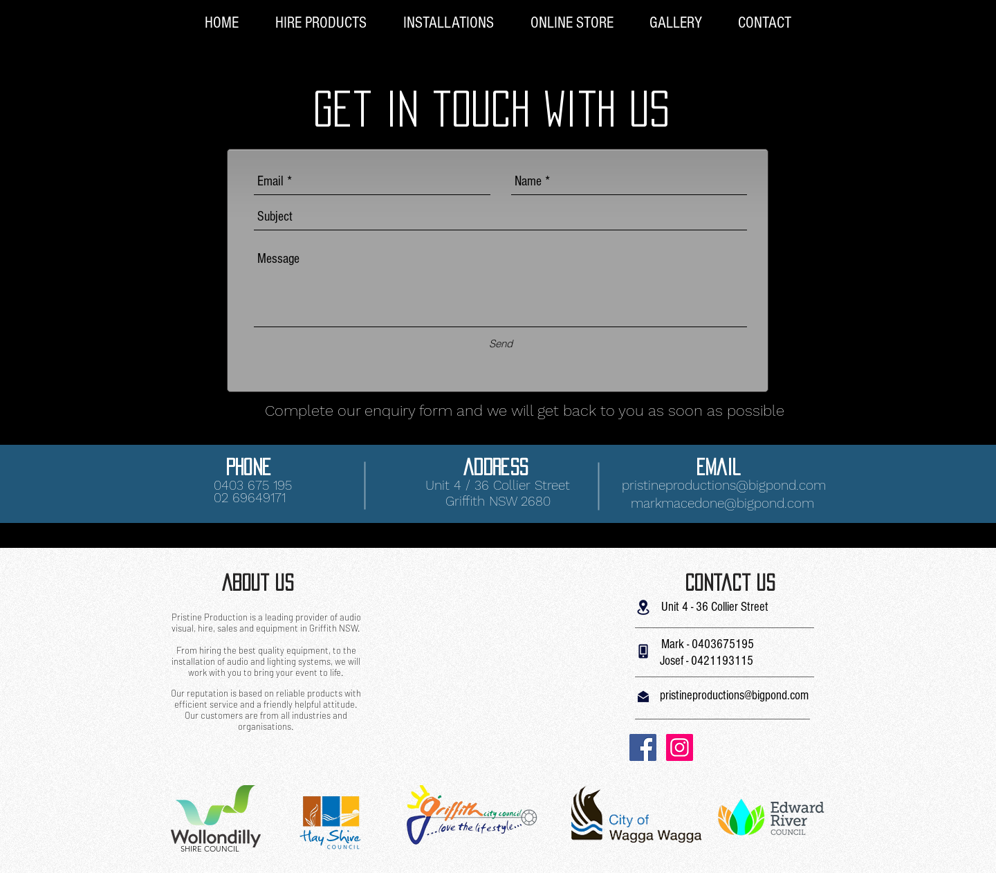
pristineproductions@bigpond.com (724, 485)
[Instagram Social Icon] (679, 747)
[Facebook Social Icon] (642, 747)
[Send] (501, 343)
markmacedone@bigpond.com (722, 503)
